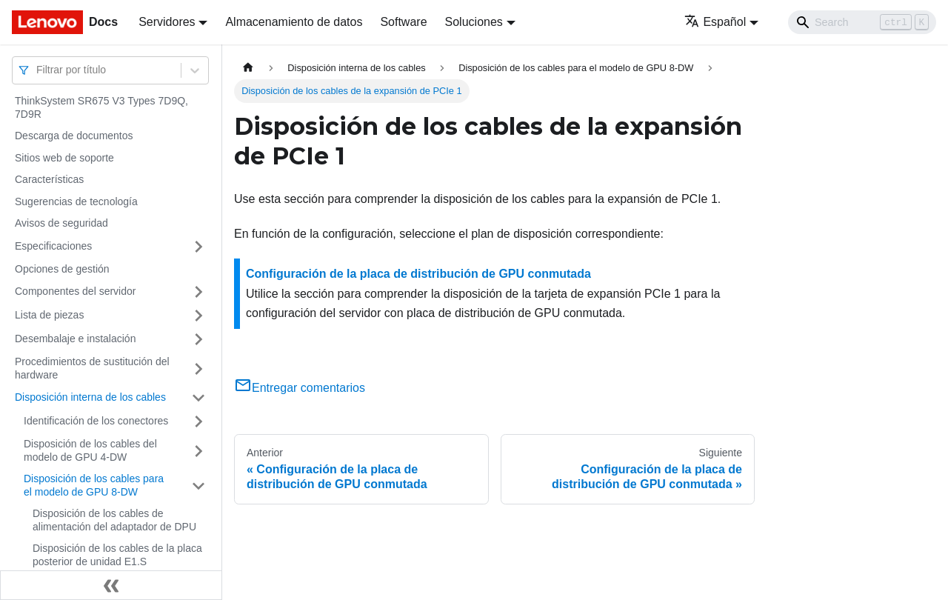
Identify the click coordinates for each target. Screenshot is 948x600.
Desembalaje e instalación (75, 338)
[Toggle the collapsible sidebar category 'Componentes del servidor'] (198, 292)
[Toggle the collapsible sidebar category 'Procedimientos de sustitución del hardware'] (198, 368)
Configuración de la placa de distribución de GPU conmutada (418, 273)
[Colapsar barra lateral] (111, 585)
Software (403, 22)
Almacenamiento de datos (293, 22)
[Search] (862, 22)
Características (49, 179)
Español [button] (715, 22)
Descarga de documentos (74, 135)
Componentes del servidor (75, 291)
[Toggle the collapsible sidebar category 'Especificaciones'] (198, 247)
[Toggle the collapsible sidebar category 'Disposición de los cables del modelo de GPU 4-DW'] (198, 450)
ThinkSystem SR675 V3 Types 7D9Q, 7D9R (101, 107)
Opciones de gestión (62, 269)
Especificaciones (53, 246)
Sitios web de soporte (64, 158)
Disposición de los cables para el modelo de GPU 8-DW (94, 485)
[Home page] (248, 67)
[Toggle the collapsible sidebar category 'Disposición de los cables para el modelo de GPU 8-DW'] (198, 485)
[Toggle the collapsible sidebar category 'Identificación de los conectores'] (198, 421)
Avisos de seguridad (61, 223)
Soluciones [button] (474, 22)
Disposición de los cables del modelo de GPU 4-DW (90, 450)
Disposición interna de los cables (90, 397)
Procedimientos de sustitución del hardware (92, 368)
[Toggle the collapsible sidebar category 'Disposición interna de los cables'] (198, 398)
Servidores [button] (166, 22)
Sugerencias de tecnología (76, 201)
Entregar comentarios (299, 387)
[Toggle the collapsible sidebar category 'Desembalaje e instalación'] (198, 339)
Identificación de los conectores (96, 421)
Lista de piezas (49, 315)
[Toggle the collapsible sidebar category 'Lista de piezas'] (198, 315)
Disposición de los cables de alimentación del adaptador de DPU (114, 520)
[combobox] (37, 70)
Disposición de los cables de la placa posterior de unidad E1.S (117, 554)
